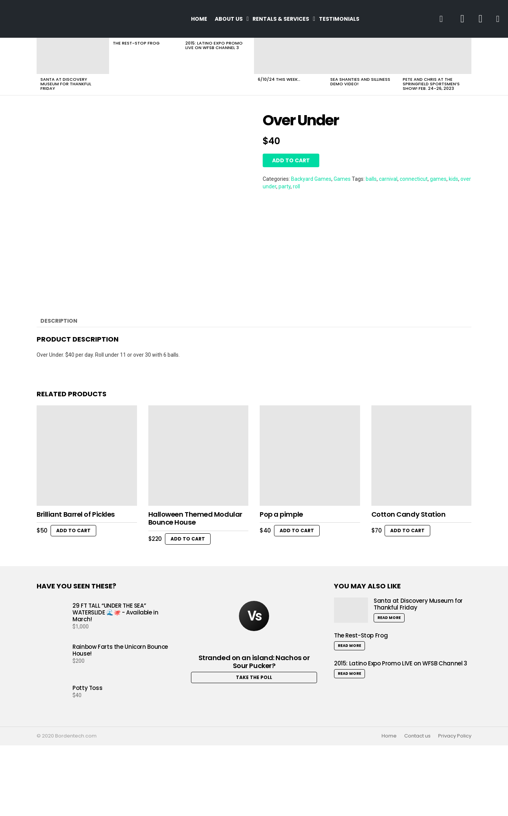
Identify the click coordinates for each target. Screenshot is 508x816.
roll (296, 186)
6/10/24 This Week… (279, 79)
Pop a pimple (281, 585)
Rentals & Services (280, 19)
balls (371, 179)
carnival (388, 179)
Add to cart (291, 160)
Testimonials (339, 19)
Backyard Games (311, 179)
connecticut (414, 179)
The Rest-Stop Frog (136, 43)
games (438, 179)
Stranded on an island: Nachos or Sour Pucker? (254, 732)
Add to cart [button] (73, 601)
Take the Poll (254, 748)
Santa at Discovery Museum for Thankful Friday (65, 83)
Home (199, 19)
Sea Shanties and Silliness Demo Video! (360, 81)
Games (342, 179)
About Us (229, 19)
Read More (389, 688)
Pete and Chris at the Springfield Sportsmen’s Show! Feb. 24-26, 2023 (431, 83)
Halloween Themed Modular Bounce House (195, 589)
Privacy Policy (454, 807)
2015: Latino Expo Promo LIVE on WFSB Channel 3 (214, 45)
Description (58, 391)
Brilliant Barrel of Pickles (76, 585)
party (285, 186)
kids (453, 179)
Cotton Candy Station (408, 585)
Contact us (417, 807)
